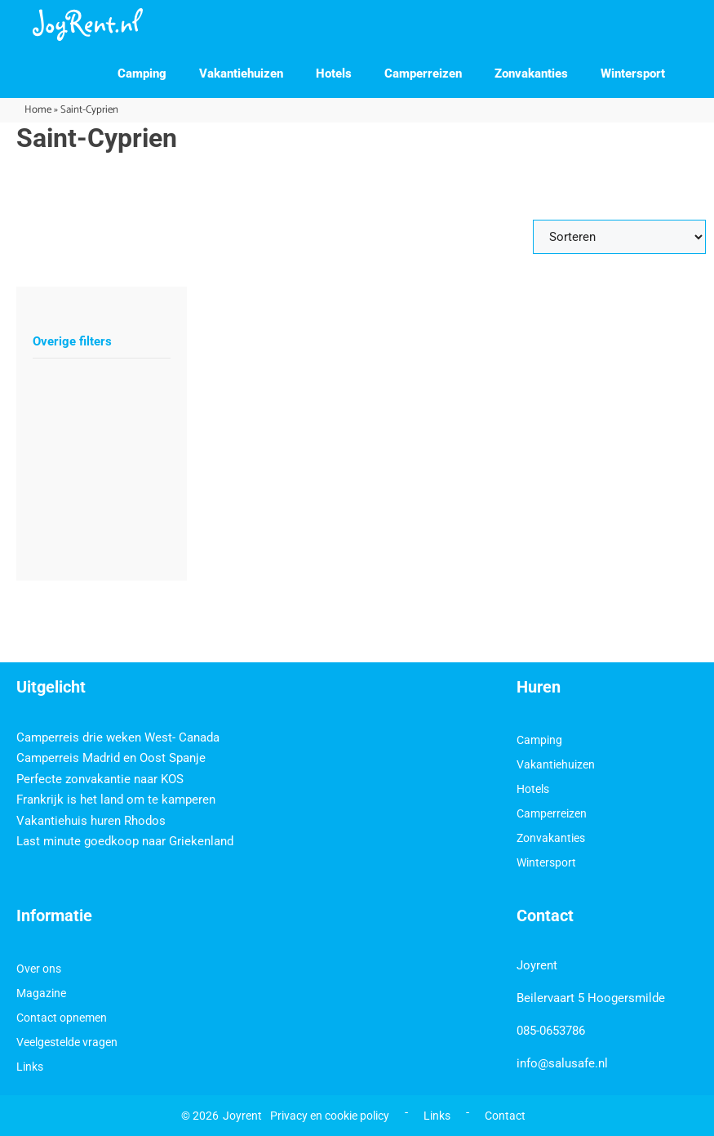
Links (29, 1066)
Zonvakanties (531, 73)
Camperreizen (423, 73)
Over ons (38, 968)
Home (37, 109)
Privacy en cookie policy (329, 1115)
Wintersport (633, 73)
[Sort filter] (619, 237)
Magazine (41, 993)
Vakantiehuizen (241, 73)
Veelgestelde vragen (67, 1042)
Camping (142, 73)
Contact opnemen (61, 1017)
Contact (505, 1115)
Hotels (334, 73)
